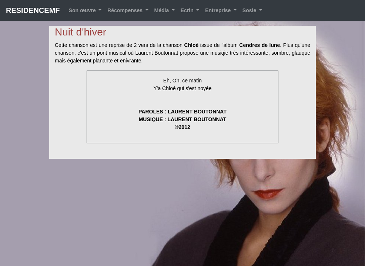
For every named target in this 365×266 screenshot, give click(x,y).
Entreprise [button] (218, 10)
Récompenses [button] (125, 10)
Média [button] (162, 10)
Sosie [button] (250, 10)
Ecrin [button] (188, 10)
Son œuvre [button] (83, 10)
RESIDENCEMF (33, 10)
